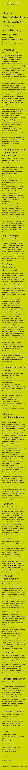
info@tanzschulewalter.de (9, 749)
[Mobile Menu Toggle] (2, 3)
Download (22, 44)
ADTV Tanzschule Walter (14, 766)
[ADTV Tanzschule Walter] (13, 3)
